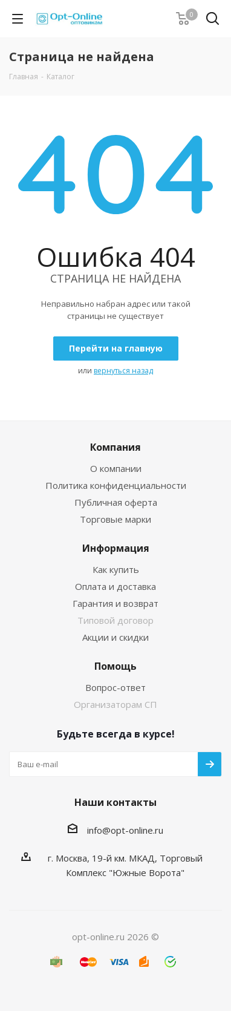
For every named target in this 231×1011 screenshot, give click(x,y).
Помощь (115, 666)
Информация (115, 548)
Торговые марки (115, 519)
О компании (116, 468)
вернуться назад (123, 370)
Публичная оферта (115, 502)
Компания (115, 447)
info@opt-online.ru (125, 830)
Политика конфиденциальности (115, 485)
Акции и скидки (115, 637)
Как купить (116, 569)
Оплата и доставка (115, 586)
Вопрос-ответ (115, 687)
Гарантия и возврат (115, 603)
